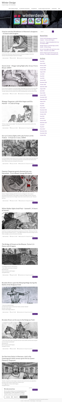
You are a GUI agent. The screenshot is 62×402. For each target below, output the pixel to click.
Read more (35, 59)
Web (59, 8)
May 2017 (42, 126)
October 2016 (43, 135)
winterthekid (6, 58)
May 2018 (42, 116)
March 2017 (42, 128)
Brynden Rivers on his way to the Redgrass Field (18, 320)
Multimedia (54, 8)
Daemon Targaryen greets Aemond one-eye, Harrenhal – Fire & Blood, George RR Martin (17, 172)
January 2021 (43, 80)
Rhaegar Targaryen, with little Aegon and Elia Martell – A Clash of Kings (17, 102)
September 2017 (43, 122)
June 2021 (42, 78)
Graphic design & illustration (44, 8)
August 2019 (42, 101)
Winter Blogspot (32, 400)
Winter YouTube (26, 400)
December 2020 (43, 82)
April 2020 (42, 90)
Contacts (22, 400)
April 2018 (42, 118)
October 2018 (43, 114)
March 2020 (42, 93)
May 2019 (42, 105)
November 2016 (43, 133)
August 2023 (42, 71)
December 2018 (43, 109)
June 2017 (42, 124)
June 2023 (42, 73)
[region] (15, 393)
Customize (8, 396)
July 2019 (42, 103)
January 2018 (43, 120)
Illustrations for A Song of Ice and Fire (25, 58)
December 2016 (43, 131)
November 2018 (43, 112)
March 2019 (42, 107)
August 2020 (42, 88)
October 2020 (43, 84)
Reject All (16, 396)
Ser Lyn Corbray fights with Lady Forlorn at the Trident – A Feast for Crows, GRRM (17, 137)
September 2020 (43, 86)
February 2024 (43, 65)
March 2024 (42, 63)
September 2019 (43, 99)
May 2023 (42, 76)
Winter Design (9, 2)
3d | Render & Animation (24, 8)
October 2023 (43, 69)
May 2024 (42, 61)
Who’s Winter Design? (13, 8)
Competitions (34, 8)
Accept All (24, 396)
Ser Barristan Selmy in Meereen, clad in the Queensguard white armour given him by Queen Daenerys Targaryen (18, 358)
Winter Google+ (38, 400)
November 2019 (43, 97)
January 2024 (43, 67)
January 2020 (43, 95)
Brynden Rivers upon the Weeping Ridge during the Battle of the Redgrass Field (19, 284)
